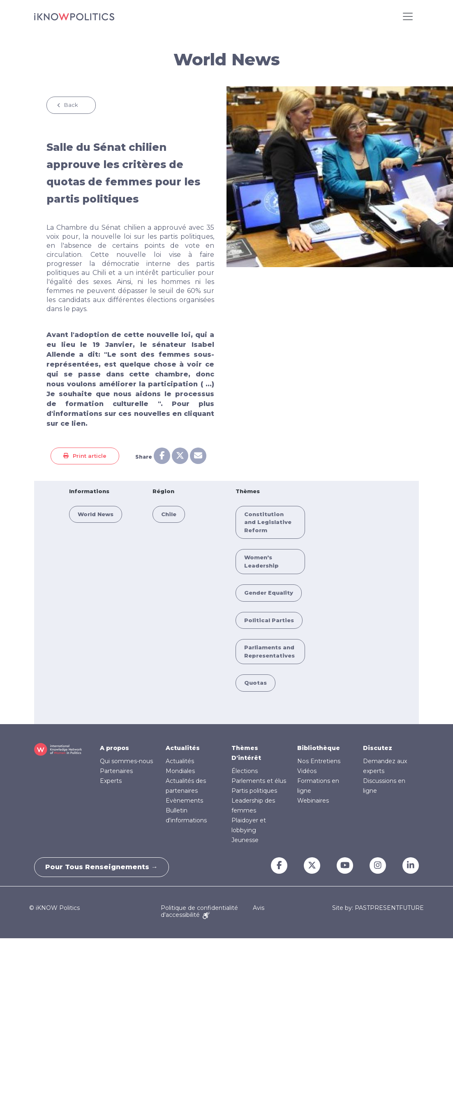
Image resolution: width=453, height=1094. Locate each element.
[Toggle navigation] (408, 16)
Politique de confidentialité (199, 908)
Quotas (255, 682)
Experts (111, 781)
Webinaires (313, 800)
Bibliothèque (318, 748)
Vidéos (307, 771)
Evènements (184, 800)
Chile (168, 514)
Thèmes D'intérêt (246, 753)
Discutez (377, 748)
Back (71, 105)
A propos (114, 748)
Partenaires (116, 771)
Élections (244, 771)
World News (95, 514)
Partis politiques (254, 790)
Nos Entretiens (318, 761)
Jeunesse (245, 840)
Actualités (183, 748)
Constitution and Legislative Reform (267, 522)
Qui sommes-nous (126, 761)
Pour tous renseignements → (103, 867)
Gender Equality (268, 592)
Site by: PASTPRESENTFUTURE (378, 908)
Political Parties (269, 620)
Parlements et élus (258, 781)
